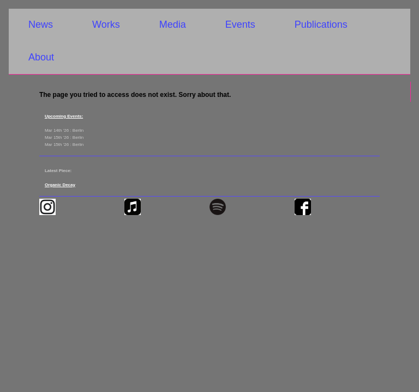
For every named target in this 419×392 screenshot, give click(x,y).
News (40, 24)
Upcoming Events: (64, 116)
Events (240, 24)
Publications (321, 24)
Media (172, 24)
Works (106, 24)
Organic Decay (60, 184)
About (41, 57)
